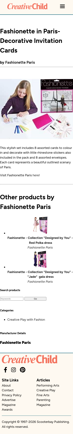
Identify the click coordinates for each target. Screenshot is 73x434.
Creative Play (45, 390)
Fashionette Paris (20, 62)
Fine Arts (42, 395)
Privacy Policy (12, 395)
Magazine (9, 405)
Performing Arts (47, 385)
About (6, 385)
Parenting (43, 400)
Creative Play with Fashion (26, 319)
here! (36, 175)
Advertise (9, 400)
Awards (7, 409)
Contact (8, 390)
